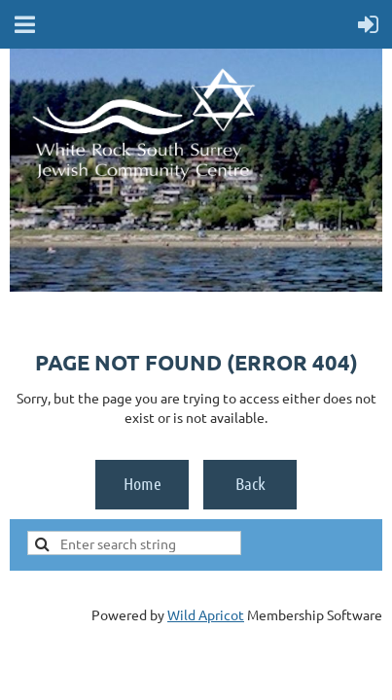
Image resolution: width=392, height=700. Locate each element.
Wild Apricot (205, 614)
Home (142, 483)
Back (250, 483)
